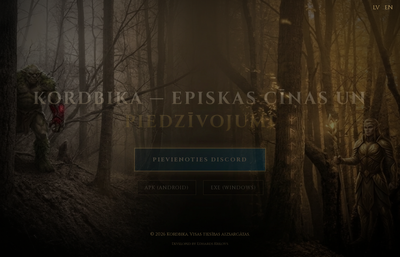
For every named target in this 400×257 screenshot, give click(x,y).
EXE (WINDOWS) (233, 188)
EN (389, 7)
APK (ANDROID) (166, 188)
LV (376, 7)
